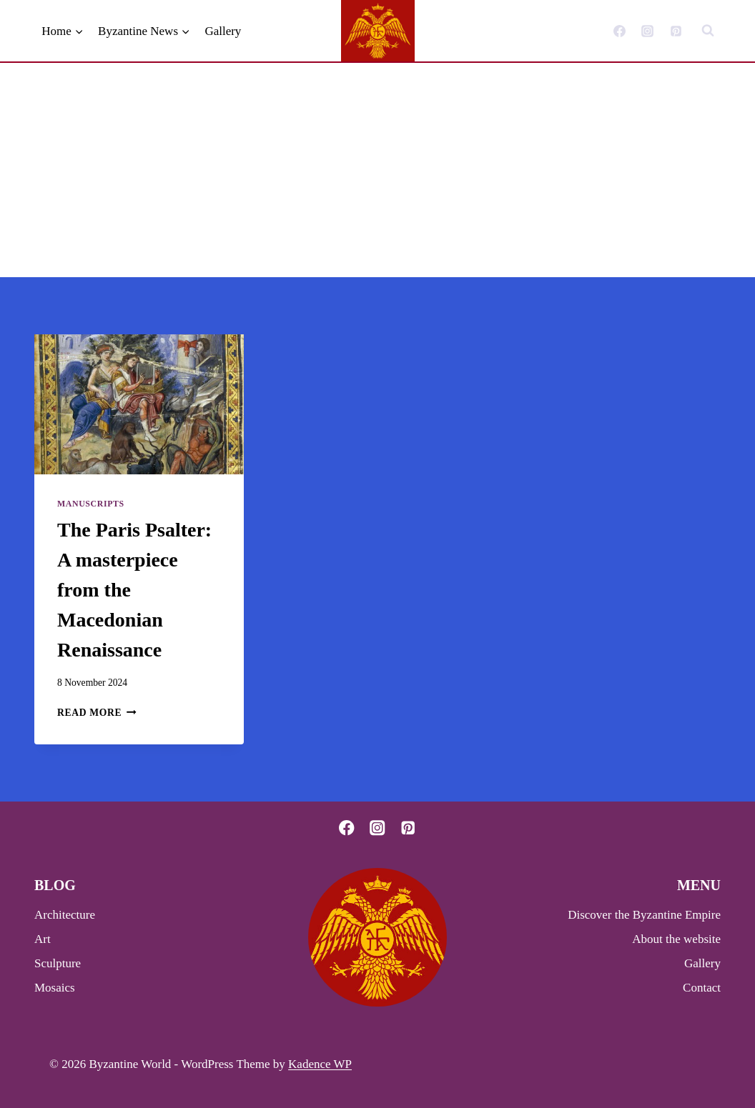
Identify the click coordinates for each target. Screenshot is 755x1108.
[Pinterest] (675, 31)
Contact (702, 987)
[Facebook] (620, 31)
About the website (676, 939)
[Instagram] (648, 31)
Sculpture (57, 963)
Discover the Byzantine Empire (644, 915)
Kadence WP (320, 1064)
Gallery (222, 31)
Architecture (64, 915)
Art (42, 939)
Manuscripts (90, 504)
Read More (97, 712)
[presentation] (139, 404)
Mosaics (54, 987)
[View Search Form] (708, 31)
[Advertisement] (377, 170)
